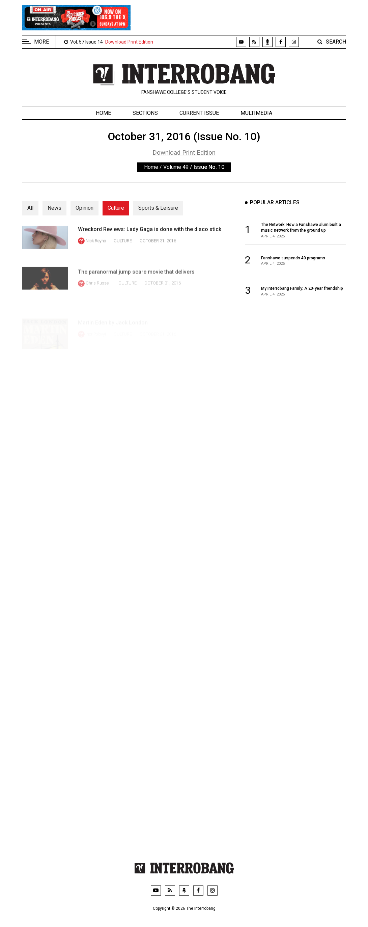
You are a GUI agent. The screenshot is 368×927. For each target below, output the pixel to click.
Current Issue (199, 113)
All (30, 208)
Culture (116, 208)
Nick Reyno (96, 247)
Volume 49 (176, 167)
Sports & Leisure (158, 208)
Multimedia (256, 113)
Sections (145, 113)
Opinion (84, 208)
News (54, 208)
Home (103, 113)
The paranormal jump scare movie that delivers (136, 284)
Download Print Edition (129, 42)
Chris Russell (98, 296)
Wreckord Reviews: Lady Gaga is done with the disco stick (149, 236)
